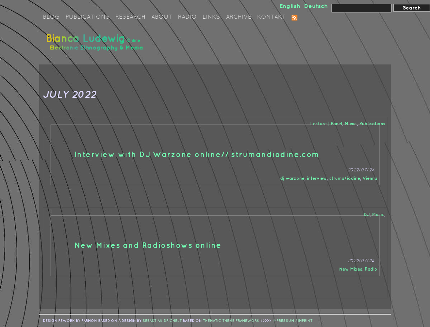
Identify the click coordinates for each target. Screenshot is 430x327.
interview (317, 178)
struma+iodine (344, 178)
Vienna (370, 178)
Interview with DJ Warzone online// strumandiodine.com (197, 155)
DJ (367, 215)
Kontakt (271, 17)
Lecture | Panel (326, 124)
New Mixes (350, 269)
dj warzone (292, 178)
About (161, 17)
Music (351, 124)
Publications (88, 17)
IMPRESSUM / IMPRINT (292, 321)
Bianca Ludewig (96, 45)
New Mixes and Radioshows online (148, 245)
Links (211, 17)
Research (130, 17)
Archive (238, 17)
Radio (187, 17)
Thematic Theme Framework (231, 321)
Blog (51, 17)
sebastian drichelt (162, 321)
